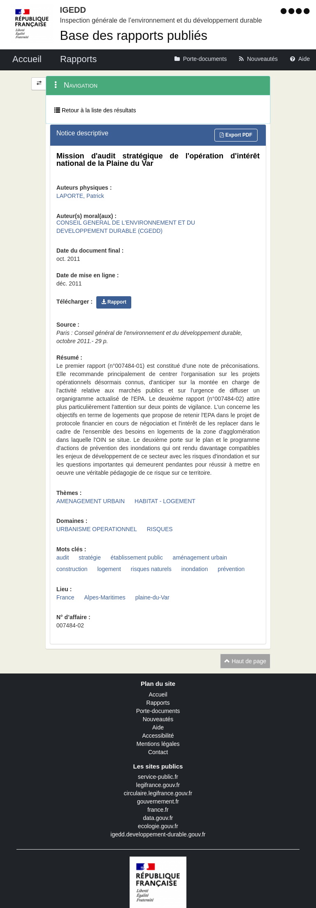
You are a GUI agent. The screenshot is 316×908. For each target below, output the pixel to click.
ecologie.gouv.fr (158, 826)
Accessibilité (158, 735)
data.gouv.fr (158, 818)
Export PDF (236, 135)
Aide (158, 727)
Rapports (158, 702)
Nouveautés (158, 719)
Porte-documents (158, 711)
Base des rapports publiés (133, 35)
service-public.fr (158, 776)
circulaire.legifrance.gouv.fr (158, 793)
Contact (158, 752)
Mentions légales (157, 744)
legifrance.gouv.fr (158, 785)
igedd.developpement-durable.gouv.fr (158, 834)
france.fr (157, 809)
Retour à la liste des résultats (95, 110)
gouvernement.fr (158, 801)
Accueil (158, 694)
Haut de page (245, 661)
